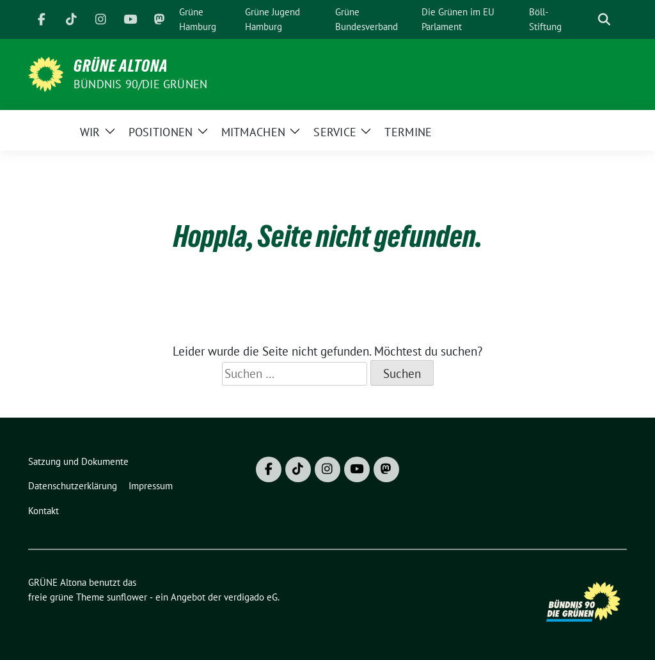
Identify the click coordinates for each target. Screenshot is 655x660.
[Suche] (586, 19)
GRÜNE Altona (121, 65)
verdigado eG (251, 597)
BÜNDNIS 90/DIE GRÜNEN (140, 84)
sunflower (127, 597)
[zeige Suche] (604, 19)
